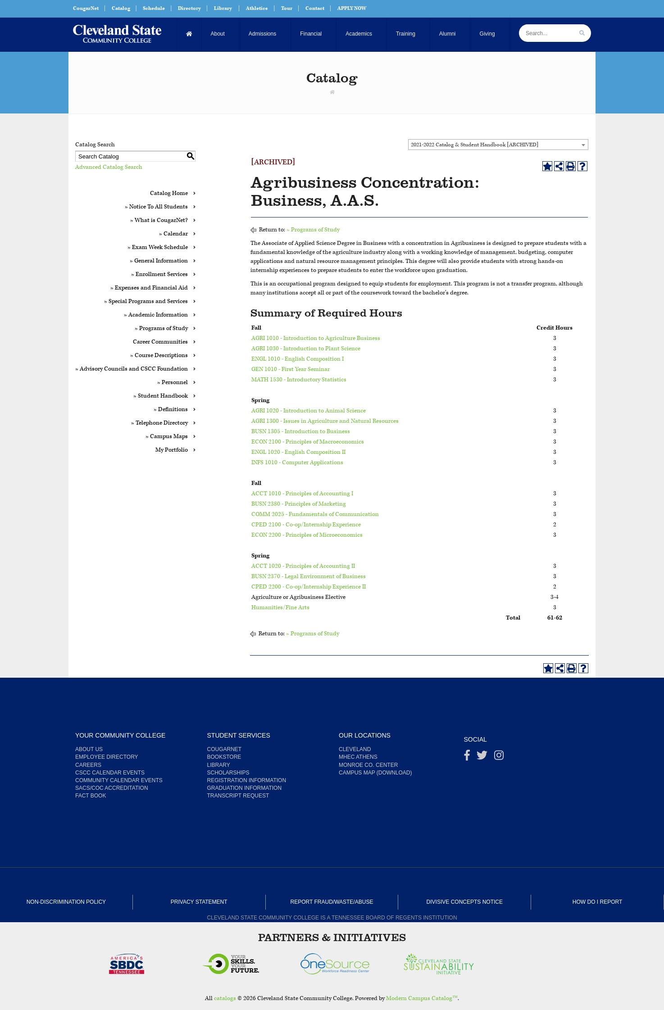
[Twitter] (482, 757)
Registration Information (247, 780)
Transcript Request (238, 796)
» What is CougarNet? (159, 220)
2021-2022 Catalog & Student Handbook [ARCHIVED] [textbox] (474, 144)
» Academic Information (156, 315)
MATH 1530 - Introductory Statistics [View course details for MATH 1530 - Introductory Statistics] (298, 380)
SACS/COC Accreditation (111, 788)
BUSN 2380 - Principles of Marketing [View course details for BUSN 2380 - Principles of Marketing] (298, 504)
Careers (88, 765)
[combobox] (498, 144)
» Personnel (172, 382)
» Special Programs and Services (146, 301)
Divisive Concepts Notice (465, 902)
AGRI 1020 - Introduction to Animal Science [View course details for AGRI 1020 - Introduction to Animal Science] (308, 411)
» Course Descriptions (159, 355)
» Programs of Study (161, 328)
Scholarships (228, 773)
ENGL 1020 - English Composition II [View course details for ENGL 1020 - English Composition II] (298, 452)
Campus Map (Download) (375, 773)
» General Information (159, 261)
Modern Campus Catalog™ (422, 998)
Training (405, 34)
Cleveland (355, 749)
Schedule (154, 8)
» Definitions (171, 409)
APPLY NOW (351, 8)
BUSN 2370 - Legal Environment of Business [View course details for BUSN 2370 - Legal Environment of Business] (308, 576)
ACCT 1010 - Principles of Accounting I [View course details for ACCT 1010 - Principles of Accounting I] (302, 494)
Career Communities (160, 342)
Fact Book (90, 796)
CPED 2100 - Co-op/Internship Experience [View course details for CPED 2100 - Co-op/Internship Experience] (306, 525)
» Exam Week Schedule (157, 247)
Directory (189, 8)
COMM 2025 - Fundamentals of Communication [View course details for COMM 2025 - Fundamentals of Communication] (315, 514)
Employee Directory (106, 757)
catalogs (225, 998)
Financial (311, 34)
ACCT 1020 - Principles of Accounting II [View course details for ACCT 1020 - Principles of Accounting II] (303, 566)
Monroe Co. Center (368, 765)
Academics (359, 34)
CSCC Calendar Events (110, 773)
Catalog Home (169, 193)
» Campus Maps (167, 436)
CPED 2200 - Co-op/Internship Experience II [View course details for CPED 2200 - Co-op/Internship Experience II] (308, 587)
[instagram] (499, 757)
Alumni (447, 34)
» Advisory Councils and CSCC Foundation (131, 369)
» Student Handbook (160, 396)
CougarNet (86, 8)
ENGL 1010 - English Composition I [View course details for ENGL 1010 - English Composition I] (297, 359)
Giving (487, 34)
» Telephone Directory (159, 423)
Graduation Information (244, 788)
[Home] (189, 34)
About (218, 34)
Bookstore (224, 757)
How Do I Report (597, 902)
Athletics (257, 8)
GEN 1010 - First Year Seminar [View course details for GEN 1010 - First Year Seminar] (290, 369)
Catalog (121, 8)
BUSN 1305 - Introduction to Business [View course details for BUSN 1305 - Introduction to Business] (300, 431)
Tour (286, 8)
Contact (314, 8)
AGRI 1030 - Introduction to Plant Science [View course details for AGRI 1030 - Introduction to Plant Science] (305, 349)
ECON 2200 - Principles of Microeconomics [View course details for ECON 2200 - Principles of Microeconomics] (307, 535)
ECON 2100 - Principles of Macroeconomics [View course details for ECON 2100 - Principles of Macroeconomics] (307, 442)
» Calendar (173, 234)
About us (89, 749)
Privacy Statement (199, 902)
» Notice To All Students (156, 207)
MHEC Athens (358, 757)
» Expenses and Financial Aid (149, 288)
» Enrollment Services (159, 274)
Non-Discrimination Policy (66, 902)
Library (223, 8)
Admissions (262, 34)
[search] (582, 33)
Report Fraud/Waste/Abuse (332, 902)
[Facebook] (467, 757)
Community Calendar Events (119, 780)
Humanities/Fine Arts (280, 607)
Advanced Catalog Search (108, 167)
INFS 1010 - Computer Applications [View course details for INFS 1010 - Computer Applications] (297, 463)
